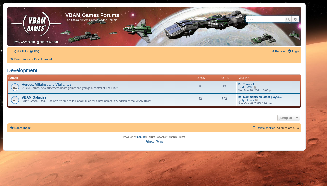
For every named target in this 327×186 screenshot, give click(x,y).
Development (22, 70)
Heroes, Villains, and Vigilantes (46, 84)
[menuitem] (34, 51)
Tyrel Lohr (248, 100)
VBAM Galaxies (34, 97)
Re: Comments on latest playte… (260, 97)
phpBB (141, 137)
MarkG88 (247, 87)
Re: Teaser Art (247, 84)
